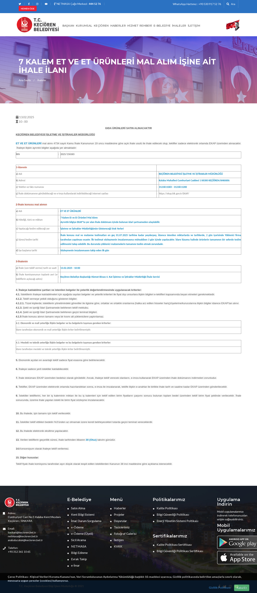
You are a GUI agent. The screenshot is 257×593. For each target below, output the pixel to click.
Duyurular (118, 521)
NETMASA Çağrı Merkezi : (77, 3)
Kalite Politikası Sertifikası (172, 544)
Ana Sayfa (25, 80)
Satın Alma (76, 508)
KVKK (116, 546)
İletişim (194, 25)
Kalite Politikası (165, 508)
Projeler (117, 514)
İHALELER (179, 25)
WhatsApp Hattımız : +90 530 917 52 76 (197, 4)
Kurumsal (84, 25)
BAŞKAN (68, 25)
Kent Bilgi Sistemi (80, 514)
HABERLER (118, 25)
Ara (231, 4)
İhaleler (41, 80)
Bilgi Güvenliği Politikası (171, 514)
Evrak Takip (77, 559)
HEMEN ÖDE (27, 8)
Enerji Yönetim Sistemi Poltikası (175, 521)
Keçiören (101, 25)
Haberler (118, 508)
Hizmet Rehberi (139, 25)
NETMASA (76, 546)
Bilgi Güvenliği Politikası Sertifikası (178, 551)
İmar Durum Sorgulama (84, 521)
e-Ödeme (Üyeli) (80, 533)
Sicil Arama (76, 540)
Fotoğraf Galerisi (123, 533)
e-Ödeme (75, 527)
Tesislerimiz (120, 527)
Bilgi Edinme (77, 552)
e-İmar (73, 565)
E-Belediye (162, 25)
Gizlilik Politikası (220, 587)
